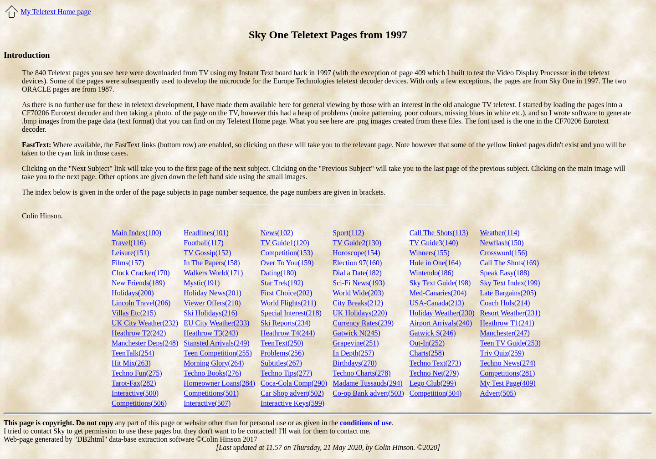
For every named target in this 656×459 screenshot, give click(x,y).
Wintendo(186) (432, 273)
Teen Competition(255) (218, 353)
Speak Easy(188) (505, 273)
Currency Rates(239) (363, 323)
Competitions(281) (507, 373)
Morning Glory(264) (214, 363)
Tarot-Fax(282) (134, 383)
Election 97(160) (357, 263)
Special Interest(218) (291, 313)
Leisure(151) (130, 253)
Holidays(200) (133, 293)
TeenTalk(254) (133, 353)
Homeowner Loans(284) (219, 383)
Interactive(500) (135, 393)
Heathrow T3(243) (211, 333)
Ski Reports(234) (286, 323)
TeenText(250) (282, 343)
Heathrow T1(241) (507, 323)
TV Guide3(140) (434, 243)
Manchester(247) (505, 333)
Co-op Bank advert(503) (368, 393)
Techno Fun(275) (137, 373)
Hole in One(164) (435, 263)
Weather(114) (500, 233)
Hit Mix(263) (131, 363)
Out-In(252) (427, 343)
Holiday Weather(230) (442, 313)
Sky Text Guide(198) (440, 283)
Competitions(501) (211, 393)
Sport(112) (348, 233)
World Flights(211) (288, 303)
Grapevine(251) (356, 343)
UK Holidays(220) (360, 313)
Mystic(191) (202, 283)
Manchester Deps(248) (145, 343)
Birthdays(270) (355, 363)
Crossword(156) (504, 253)
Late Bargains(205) (508, 293)
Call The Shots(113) (439, 233)
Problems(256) (282, 353)
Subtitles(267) (281, 363)
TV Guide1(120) (285, 243)
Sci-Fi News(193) (358, 283)
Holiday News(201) (212, 293)
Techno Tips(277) (286, 373)
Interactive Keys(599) (292, 403)
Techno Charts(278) (361, 373)
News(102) (277, 233)
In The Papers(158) (212, 263)
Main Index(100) (136, 233)
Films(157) (128, 263)
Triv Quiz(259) (502, 353)
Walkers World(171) (213, 273)
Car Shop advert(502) (292, 393)
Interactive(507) (207, 403)
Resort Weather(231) (510, 313)
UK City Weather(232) (145, 323)
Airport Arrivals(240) (441, 323)
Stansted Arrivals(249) (216, 343)
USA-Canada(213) (437, 303)
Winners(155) (430, 253)
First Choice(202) (286, 293)
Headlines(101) (206, 233)
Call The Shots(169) (509, 263)
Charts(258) (427, 353)
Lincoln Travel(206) (141, 303)
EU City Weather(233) (216, 323)
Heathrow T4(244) (288, 333)
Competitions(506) (139, 403)
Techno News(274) (508, 363)
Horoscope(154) (356, 253)
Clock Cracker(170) (141, 273)
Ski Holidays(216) (210, 313)
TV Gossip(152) (207, 253)
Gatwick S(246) (433, 333)
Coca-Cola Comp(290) (294, 383)
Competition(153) (287, 253)
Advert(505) (498, 393)
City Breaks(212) (358, 303)
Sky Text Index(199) (510, 283)
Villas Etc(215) (134, 313)
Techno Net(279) (434, 373)
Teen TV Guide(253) (510, 343)
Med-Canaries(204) (438, 293)
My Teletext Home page (55, 11)
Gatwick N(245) (356, 333)
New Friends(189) (138, 283)
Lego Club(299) (433, 383)
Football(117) (203, 243)
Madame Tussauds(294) (367, 383)
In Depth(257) (353, 353)
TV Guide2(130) (357, 243)
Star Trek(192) (282, 283)
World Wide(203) (358, 293)
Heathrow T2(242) (139, 333)
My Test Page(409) (508, 383)
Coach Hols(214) (505, 303)
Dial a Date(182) (357, 273)
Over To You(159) (287, 263)
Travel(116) (129, 243)
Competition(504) (436, 393)
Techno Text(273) (435, 363)
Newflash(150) (502, 243)
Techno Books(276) (212, 373)
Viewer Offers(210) (212, 303)
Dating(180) (278, 273)
